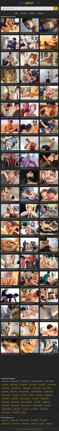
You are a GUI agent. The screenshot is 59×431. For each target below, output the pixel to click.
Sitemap (40, 429)
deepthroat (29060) (37, 381)
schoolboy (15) (6, 412)
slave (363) (37, 402)
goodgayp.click (6, 423)
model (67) (26, 409)
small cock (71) (44, 409)
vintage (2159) (25, 381)
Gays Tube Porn (24, 420)
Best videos (23, 13)
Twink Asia (34, 423)
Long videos (32, 13)
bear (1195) (47, 405)
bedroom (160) (15, 402)
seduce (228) (5, 388)
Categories (40, 13)
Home (16, 13)
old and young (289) (36, 391)
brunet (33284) (47, 388)
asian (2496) (5, 381)
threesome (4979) (15, 388)
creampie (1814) (48, 391)
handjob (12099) (15, 381)
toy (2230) (24, 395)
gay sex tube (34, 420)
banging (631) (46, 402)
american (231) (36, 388)
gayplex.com (5, 420)
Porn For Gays (16, 423)
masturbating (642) (25, 398)
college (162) (5, 402)
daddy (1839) (13, 384)
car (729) (23, 412)
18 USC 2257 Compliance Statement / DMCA (27, 429)
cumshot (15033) (51, 384)
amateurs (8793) (37, 405)
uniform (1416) (15, 405)
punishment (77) (48, 395)
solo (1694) (39, 395)
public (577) (35, 398)
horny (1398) (5, 398)
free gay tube (14, 420)
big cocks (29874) (24, 391)
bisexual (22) (15, 412)
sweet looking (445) (26, 402)
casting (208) (23, 384)
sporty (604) (15, 395)
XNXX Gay (49, 423)
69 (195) (31, 395)
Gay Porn (41, 423)
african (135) (13, 391)
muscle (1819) (32, 384)
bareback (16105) (26, 405)
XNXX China (25, 423)
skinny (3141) (17, 409)
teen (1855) (42, 384)
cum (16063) (14, 398)
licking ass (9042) (49, 381)
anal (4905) (5, 391)
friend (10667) (26, 388)
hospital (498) (44, 398)
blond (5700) (34, 409)
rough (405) (5, 384)
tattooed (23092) (6, 409)
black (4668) (5, 405)
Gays (29, 3)
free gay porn (43, 420)
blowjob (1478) (6, 395)
